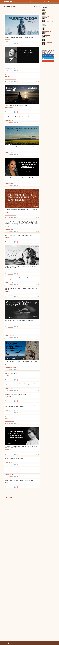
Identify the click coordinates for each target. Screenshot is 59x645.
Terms (40, 643)
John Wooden (7, 212)
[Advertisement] (22, 11)
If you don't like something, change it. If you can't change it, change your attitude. (21, 289)
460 (7, 154)
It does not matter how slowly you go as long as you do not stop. (19, 320)
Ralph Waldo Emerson (9, 226)
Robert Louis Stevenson (9, 149)
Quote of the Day (33, 1)
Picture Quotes (39, 1)
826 (7, 231)
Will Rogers (7, 117)
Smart (13, 335)
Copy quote (11, 43)
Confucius (6, 322)
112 (7, 379)
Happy (13, 474)
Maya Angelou (7, 39)
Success (14, 68)
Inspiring (6, 474)
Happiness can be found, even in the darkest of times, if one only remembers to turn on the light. (19, 469)
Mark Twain (47, 16)
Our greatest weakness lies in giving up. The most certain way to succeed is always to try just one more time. (21, 362)
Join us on (48, 55)
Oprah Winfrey (7, 180)
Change (14, 109)
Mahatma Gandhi (8, 279)
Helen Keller (7, 237)
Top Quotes (45, 1)
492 (7, 296)
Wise (10, 462)
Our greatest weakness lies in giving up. (14, 458)
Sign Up (53, 1)
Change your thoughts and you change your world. (16, 105)
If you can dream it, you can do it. (12, 373)
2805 (7, 43)
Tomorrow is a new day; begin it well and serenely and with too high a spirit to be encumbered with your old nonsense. (21, 405)
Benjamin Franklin (48, 20)
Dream (13, 421)
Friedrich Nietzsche (48, 31)
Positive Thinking (14, 410)
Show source (37, 43)
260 (7, 185)
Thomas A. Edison (8, 364)
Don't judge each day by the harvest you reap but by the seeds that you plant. (21, 147)
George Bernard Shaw (48, 38)
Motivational (12, 41)
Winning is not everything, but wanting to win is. (15, 74)
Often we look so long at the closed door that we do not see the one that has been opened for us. (21, 447)
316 (7, 476)
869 (7, 369)
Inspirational (7, 41)
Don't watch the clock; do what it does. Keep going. (16, 64)
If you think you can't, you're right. (12, 330)
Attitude (10, 410)
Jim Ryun (6, 482)
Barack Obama (47, 12)
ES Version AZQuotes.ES (30, 643)
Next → (10, 497)
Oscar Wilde (47, 24)
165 (7, 464)
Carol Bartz (7, 332)
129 (7, 423)
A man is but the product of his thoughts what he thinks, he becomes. (20, 277)
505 (7, 326)
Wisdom (12, 462)
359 (7, 122)
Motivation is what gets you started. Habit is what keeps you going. (19, 480)
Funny (10, 120)
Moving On (11, 68)
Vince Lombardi (7, 76)
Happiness (9, 474)
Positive (14, 79)
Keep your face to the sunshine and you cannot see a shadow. (18, 235)
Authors (24, 1)
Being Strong (14, 398)
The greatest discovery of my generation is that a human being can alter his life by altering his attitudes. (21, 267)
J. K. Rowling (7, 471)
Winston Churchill (8, 396)
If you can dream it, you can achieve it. (13, 416)
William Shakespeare (48, 42)
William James (7, 269)
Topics (28, 1)
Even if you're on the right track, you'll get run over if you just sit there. (20, 116)
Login (51, 1)
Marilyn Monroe (47, 35)
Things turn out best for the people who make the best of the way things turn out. (21, 210)
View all (43, 46)
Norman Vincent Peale (9, 107)
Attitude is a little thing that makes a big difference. (16, 394)
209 (7, 390)
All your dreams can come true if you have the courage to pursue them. (21, 383)
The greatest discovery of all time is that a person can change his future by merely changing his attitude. (21, 178)
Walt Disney (7, 375)
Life (9, 41)
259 (7, 454)
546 (7, 70)
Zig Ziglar (6, 418)
